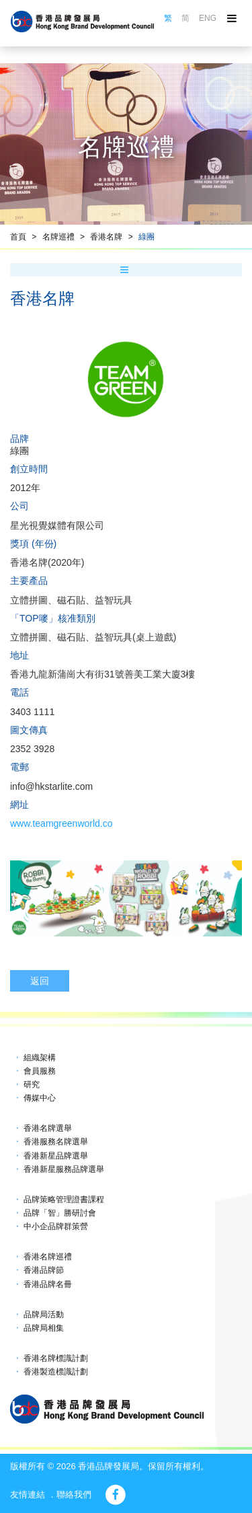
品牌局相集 (44, 1328)
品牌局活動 (44, 1314)
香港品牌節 (44, 1270)
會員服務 (40, 1071)
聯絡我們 (73, 1494)
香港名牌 (106, 237)
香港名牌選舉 (48, 1128)
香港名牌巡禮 (48, 1256)
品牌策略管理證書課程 (64, 1199)
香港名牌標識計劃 (56, 1358)
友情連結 (27, 1494)
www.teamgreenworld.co (61, 823)
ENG (207, 18)
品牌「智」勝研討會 (60, 1213)
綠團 (146, 237)
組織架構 (40, 1057)
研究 (32, 1084)
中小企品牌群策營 (56, 1226)
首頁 (18, 237)
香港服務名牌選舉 (56, 1141)
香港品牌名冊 (48, 1284)
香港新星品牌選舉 (56, 1155)
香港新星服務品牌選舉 (64, 1169)
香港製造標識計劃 (56, 1371)
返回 (39, 980)
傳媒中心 (40, 1098)
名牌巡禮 (58, 237)
